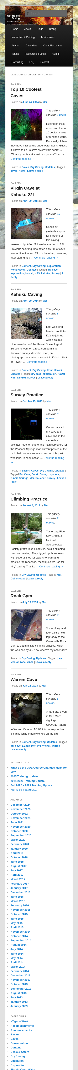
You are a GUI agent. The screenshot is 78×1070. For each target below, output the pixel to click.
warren (56, 745)
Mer (45, 102)
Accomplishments (22, 1025)
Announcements (21, 1030)
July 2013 (17, 997)
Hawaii (29, 273)
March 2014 (18, 966)
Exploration (54, 266)
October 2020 (19, 831)
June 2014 (17, 953)
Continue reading (23, 158)
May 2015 (17, 923)
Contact (44, 62)
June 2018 (17, 861)
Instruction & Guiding (23, 37)
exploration (17, 273)
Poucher (41, 478)
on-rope (20, 578)
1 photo (61, 114)
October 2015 (19, 914)
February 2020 (20, 844)
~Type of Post (19, 1021)
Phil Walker (43, 745)
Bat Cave (24, 474)
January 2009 (19, 1006)
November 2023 (21, 809)
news (22, 170)
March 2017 (18, 879)
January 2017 (19, 888)
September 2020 (21, 835)
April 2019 (17, 853)
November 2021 (21, 818)
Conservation (19, 1043)
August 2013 (19, 993)
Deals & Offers (20, 1051)
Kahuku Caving (26, 294)
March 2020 (18, 839)
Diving (52, 29)
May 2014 (17, 958)
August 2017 (19, 866)
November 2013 (21, 979)
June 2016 (17, 896)
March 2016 (18, 901)
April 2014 (17, 962)
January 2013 (19, 1001)
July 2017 (17, 870)
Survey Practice (27, 394)
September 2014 (21, 940)
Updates (50, 167)
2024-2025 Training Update (28, 780)
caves (14, 170)
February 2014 (20, 971)
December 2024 (20, 804)
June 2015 (17, 918)
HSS (37, 273)
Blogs (40, 29)
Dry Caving (36, 167)
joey (59, 658)
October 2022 (19, 813)
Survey (55, 273)
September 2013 (21, 988)
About (27, 29)
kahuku (45, 273)
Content (26, 266)
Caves (25, 167)
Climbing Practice (29, 499)
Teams (15, 53)
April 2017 (17, 874)
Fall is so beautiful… (24, 789)
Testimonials (47, 37)
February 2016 (20, 905)
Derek (34, 474)
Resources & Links (35, 53)
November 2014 (21, 931)
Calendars (31, 45)
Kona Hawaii (18, 269)
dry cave (52, 269)
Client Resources (52, 45)
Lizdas (26, 745)
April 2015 (17, 927)
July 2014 (17, 949)
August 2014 (19, 944)
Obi (13, 578)
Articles (15, 45)
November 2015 (21, 909)
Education (17, 1060)
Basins (26, 470)
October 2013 (19, 984)
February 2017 (20, 883)
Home (14, 29)
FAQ (31, 62)
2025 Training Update (24, 776)
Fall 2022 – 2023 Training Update (31, 785)
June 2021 (17, 822)
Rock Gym (21, 595)
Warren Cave (24, 679)
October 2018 (19, 857)
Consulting (17, 62)
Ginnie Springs (19, 478)
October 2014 (19, 936)
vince (30, 662)
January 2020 (19, 848)
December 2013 (20, 975)
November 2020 (21, 826)
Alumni (55, 53)
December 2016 (20, 892)
